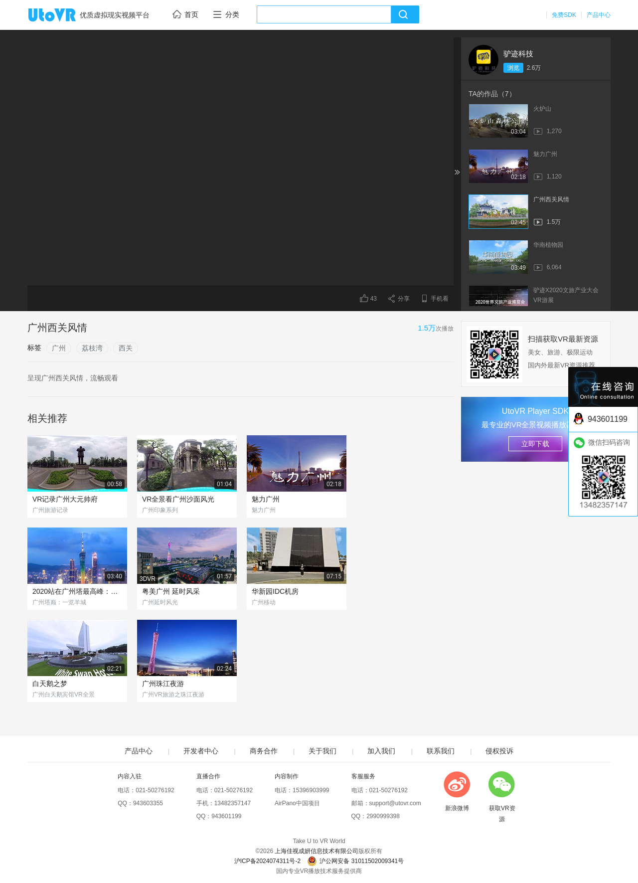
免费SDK (564, 14)
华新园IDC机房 (275, 591)
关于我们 (322, 751)
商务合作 (264, 751)
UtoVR (62, 15)
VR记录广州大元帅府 (65, 499)
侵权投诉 (499, 751)
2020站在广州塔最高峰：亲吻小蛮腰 (77, 591)
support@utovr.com (395, 803)
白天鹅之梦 (49, 684)
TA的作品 (492, 94)
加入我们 (381, 751)
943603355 (148, 803)
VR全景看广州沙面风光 (178, 499)
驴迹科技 (518, 53)
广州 (59, 348)
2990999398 (383, 816)
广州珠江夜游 (163, 684)
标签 (34, 348)
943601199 (226, 816)
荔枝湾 (92, 348)
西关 (126, 348)
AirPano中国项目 (297, 803)
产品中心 (599, 14)
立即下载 (535, 444)
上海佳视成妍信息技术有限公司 (316, 851)
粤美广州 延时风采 (171, 591)
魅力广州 (266, 499)
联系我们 (441, 751)
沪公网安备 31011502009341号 (355, 861)
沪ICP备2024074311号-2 (267, 861)
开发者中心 (200, 751)
